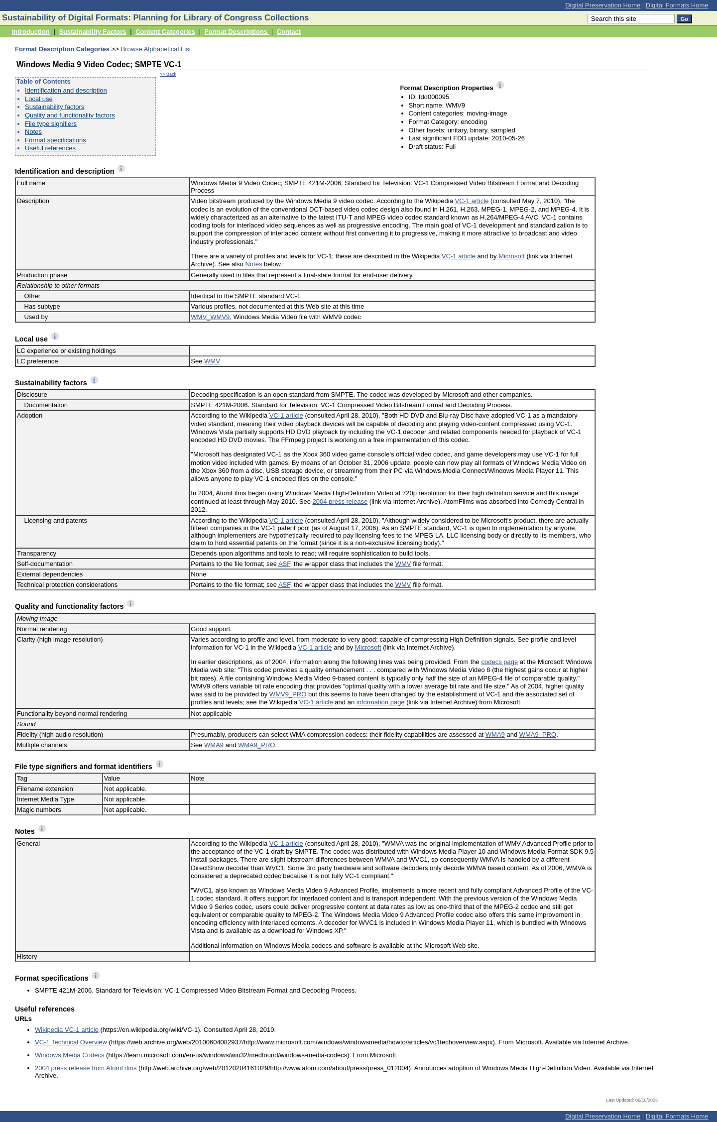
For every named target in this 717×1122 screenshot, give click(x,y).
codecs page (499, 662)
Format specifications (55, 140)
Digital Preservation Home (602, 5)
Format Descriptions (237, 31)
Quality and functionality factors (70, 115)
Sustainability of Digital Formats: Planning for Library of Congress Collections (155, 17)
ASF (284, 563)
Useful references (50, 148)
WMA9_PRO (537, 734)
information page (381, 702)
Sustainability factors (54, 107)
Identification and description (66, 90)
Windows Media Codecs (69, 1055)
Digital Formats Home (677, 5)
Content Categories (165, 31)
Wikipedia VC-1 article (67, 1029)
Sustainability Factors (92, 31)
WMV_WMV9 (210, 317)
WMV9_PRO (287, 694)
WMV (212, 361)
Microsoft (511, 256)
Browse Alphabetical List (155, 49)
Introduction (31, 31)
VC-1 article (471, 201)
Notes (33, 131)
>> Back (168, 74)
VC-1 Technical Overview (71, 1042)
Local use (39, 99)
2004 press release (340, 501)
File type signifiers (51, 123)
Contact (289, 31)
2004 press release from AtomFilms (85, 1068)
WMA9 (495, 734)
